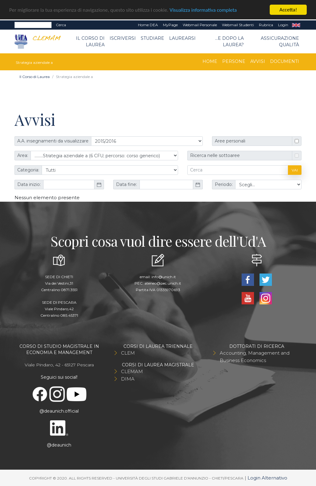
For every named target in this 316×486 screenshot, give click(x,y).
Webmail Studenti (238, 25)
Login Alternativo (267, 478)
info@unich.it (164, 276)
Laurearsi (182, 38)
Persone (233, 61)
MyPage (170, 25)
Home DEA (148, 25)
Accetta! (288, 9)
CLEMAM (132, 371)
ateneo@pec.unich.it (162, 283)
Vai (295, 170)
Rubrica (266, 25)
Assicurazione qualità (280, 41)
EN (296, 25)
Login (283, 25)
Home (209, 61)
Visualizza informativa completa (203, 9)
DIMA (128, 379)
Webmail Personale (200, 25)
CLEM (128, 353)
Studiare (152, 38)
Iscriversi (123, 38)
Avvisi (257, 61)
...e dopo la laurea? (229, 41)
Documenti (284, 61)
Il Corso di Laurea (90, 41)
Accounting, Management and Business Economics (254, 356)
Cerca (61, 25)
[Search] (33, 25)
